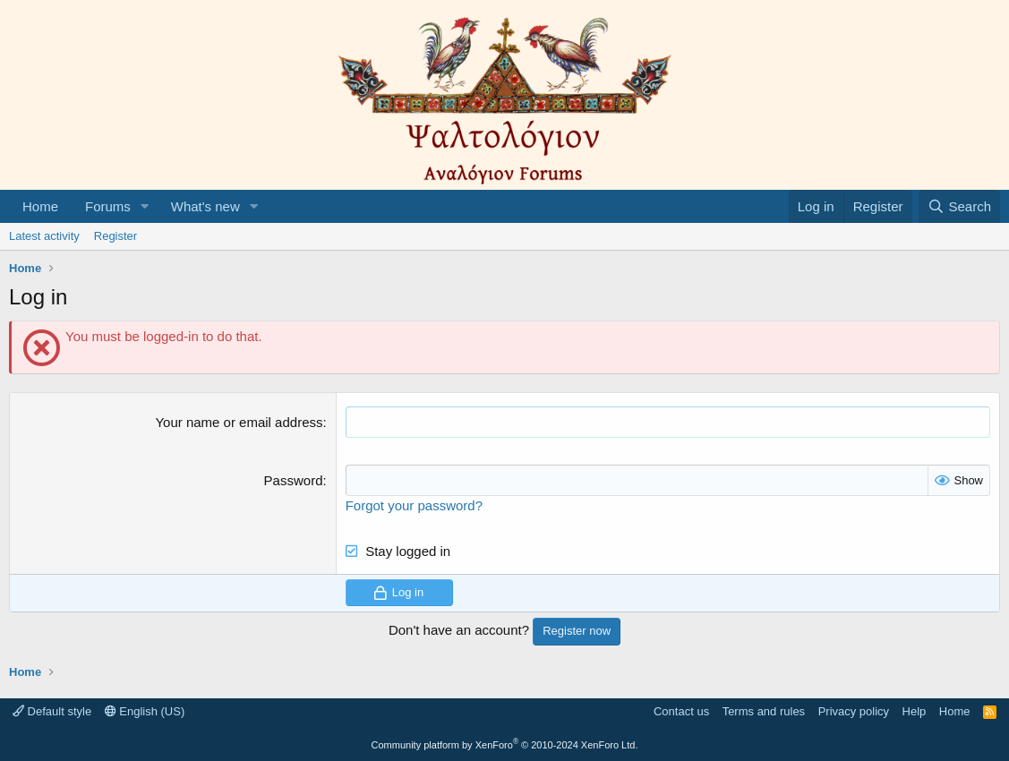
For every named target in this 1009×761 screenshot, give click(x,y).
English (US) (145, 711)
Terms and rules (764, 711)
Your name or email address (238, 422)
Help (914, 711)
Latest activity (44, 236)
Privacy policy (853, 711)
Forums (108, 206)
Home (40, 206)
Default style (52, 711)
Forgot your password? (414, 505)
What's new (205, 206)
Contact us (681, 711)
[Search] (959, 206)
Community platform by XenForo (505, 745)
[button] (145, 206)
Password (293, 480)
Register (115, 236)
